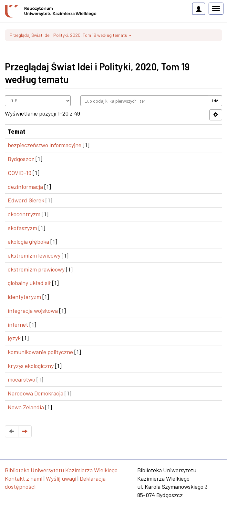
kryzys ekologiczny (31, 365)
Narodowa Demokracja (35, 393)
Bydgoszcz (21, 158)
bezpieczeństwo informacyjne (44, 144)
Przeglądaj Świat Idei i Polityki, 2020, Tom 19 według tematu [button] (70, 35)
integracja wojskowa (33, 310)
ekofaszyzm (22, 227)
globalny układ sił (29, 282)
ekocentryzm (24, 214)
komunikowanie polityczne (40, 351)
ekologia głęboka (28, 241)
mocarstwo (21, 379)
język (14, 338)
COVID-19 (19, 172)
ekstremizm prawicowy (36, 269)
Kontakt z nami (23, 478)
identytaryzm (24, 296)
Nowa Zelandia (26, 407)
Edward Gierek (26, 200)
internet (18, 324)
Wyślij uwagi (61, 478)
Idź (215, 100)
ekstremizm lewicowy (34, 255)
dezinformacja (25, 186)
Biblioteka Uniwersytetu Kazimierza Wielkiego (61, 470)
